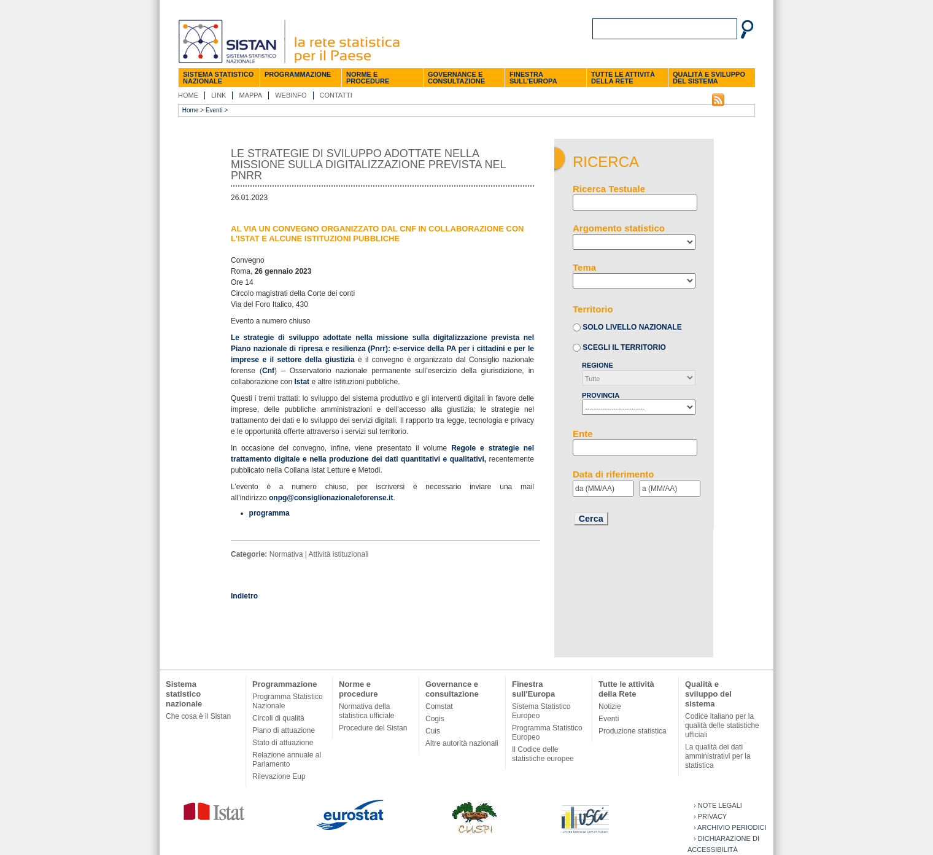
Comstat (439, 706)
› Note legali (718, 805)
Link (218, 95)
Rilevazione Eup (279, 776)
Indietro (244, 596)
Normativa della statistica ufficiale (367, 711)
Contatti (336, 95)
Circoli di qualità (278, 718)
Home (188, 95)
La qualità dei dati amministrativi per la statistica (718, 756)
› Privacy (710, 816)
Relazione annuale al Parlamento (286, 759)
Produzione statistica (632, 731)
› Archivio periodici (730, 827)
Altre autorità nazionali (461, 743)
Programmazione (298, 74)
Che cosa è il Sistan (198, 716)
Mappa (250, 95)
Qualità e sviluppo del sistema (709, 78)
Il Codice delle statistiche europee (543, 754)
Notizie (609, 706)
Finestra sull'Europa (533, 78)
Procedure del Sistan (373, 728)
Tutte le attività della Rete (623, 78)
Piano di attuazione (283, 730)
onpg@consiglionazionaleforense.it (331, 497)
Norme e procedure (367, 78)
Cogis (434, 718)
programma (269, 513)
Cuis (432, 731)
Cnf (268, 370)
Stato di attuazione (282, 742)
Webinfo (290, 95)
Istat (301, 381)
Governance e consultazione (456, 78)
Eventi (214, 110)
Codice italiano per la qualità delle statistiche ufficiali (722, 725)
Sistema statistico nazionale (218, 78)
